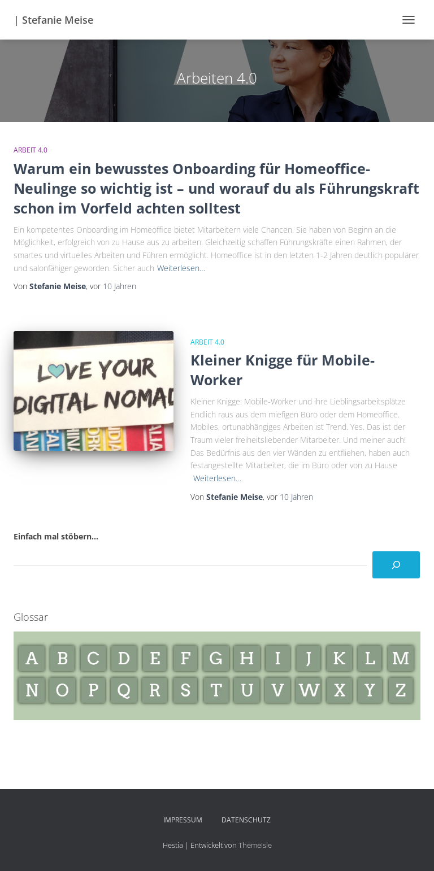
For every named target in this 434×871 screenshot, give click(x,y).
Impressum (182, 820)
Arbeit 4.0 (30, 150)
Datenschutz (246, 820)
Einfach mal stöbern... (56, 536)
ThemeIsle (255, 845)
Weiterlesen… (181, 268)
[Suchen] (396, 564)
